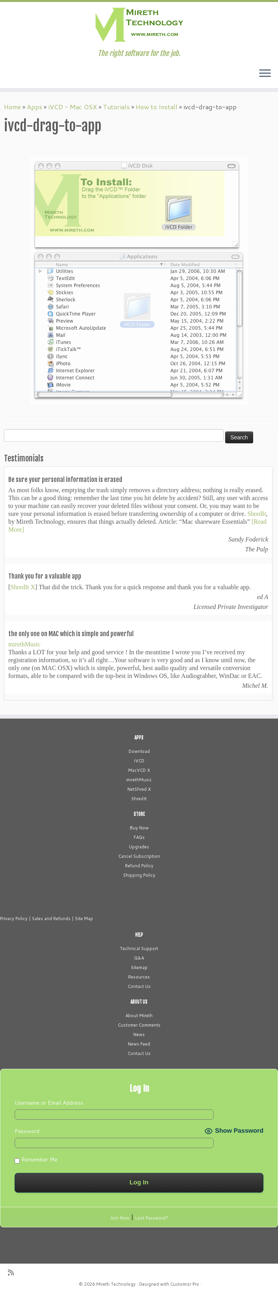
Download (139, 751)
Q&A (139, 958)
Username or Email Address (49, 1103)
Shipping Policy (139, 875)
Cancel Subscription (139, 856)
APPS (139, 737)
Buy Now (139, 828)
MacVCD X (139, 770)
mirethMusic (24, 644)
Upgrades (139, 847)
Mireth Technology (116, 1284)
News (139, 1034)
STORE (139, 814)
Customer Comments (139, 1025)
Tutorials (116, 106)
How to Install (156, 106)
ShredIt (256, 513)
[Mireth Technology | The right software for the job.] (139, 25)
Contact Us (139, 986)
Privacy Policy (14, 918)
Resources (139, 977)
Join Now (119, 1218)
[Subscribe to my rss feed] (13, 1272)
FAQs (139, 837)
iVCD (139, 761)
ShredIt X (22, 587)
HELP (139, 934)
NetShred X (139, 789)
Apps (34, 106)
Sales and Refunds (51, 918)
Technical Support (139, 948)
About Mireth (139, 1015)
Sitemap (139, 967)
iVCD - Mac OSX (72, 106)
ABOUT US (139, 1002)
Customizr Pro (184, 1284)
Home (12, 106)
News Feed (139, 1044)
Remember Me (36, 1159)
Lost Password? (151, 1218)
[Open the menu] (265, 74)
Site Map (84, 918)
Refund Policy (139, 866)
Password (27, 1131)
